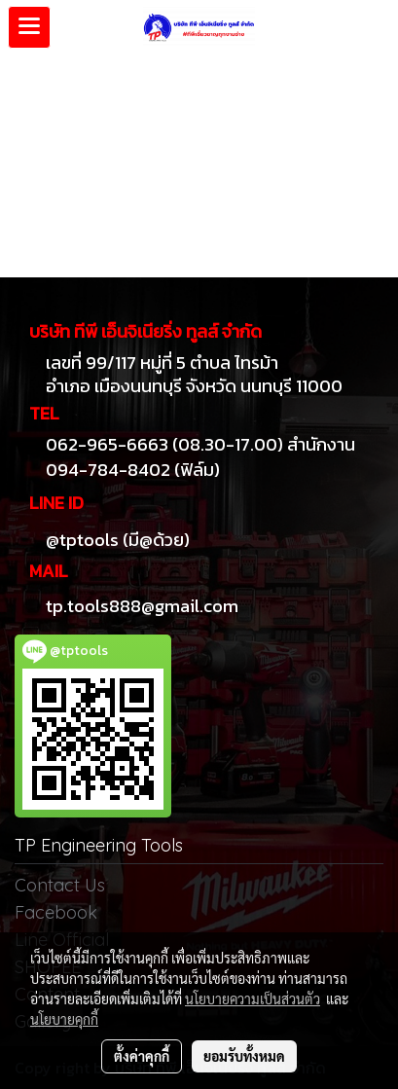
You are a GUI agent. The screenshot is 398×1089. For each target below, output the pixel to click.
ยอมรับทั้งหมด (244, 1056)
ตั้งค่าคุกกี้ (141, 1056)
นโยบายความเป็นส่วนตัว (252, 998)
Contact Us (60, 885)
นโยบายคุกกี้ (64, 1019)
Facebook (56, 912)
